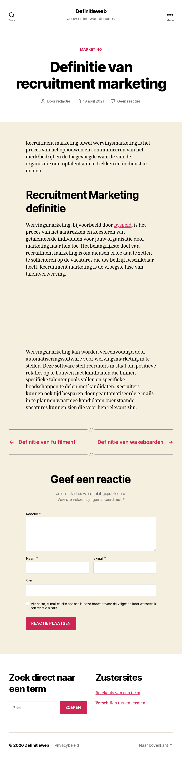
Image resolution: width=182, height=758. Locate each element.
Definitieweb (91, 11)
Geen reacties (129, 101)
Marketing (91, 50)
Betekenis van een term (118, 693)
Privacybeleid (66, 745)
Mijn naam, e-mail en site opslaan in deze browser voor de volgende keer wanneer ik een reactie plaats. (93, 606)
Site (29, 581)
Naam (32, 559)
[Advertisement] (65, 315)
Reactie (33, 514)
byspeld (122, 225)
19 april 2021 (93, 101)
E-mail (99, 559)
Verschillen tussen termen (121, 703)
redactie (63, 101)
